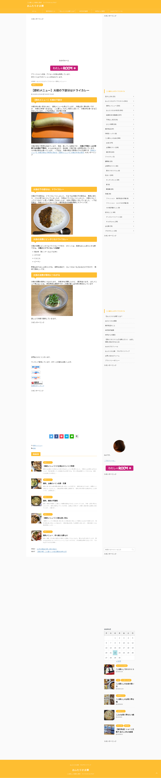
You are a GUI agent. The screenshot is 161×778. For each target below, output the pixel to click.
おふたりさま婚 (35, 6)
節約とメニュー (37, 445)
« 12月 (118, 661)
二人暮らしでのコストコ (125, 669)
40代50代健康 (83, 11)
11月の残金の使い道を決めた (47, 549)
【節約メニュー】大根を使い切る (55, 518)
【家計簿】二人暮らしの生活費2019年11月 (52, 551)
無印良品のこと (50, 11)
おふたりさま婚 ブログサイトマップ (117, 351)
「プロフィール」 (110, 460)
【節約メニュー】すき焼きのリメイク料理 (58, 466)
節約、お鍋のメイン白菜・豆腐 (54, 483)
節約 (34, 448)
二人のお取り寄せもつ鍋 (125, 715)
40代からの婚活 (100, 11)
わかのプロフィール (116, 11)
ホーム (34, 11)
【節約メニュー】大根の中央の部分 (71, 152)
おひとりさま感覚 (111, 321)
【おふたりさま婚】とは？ (67, 11)
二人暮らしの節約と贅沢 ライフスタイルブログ (80, 774)
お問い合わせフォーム (112, 356)
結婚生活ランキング (37, 386)
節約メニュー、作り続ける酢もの (55, 535)
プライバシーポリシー (112, 360)
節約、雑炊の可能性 (50, 501)
